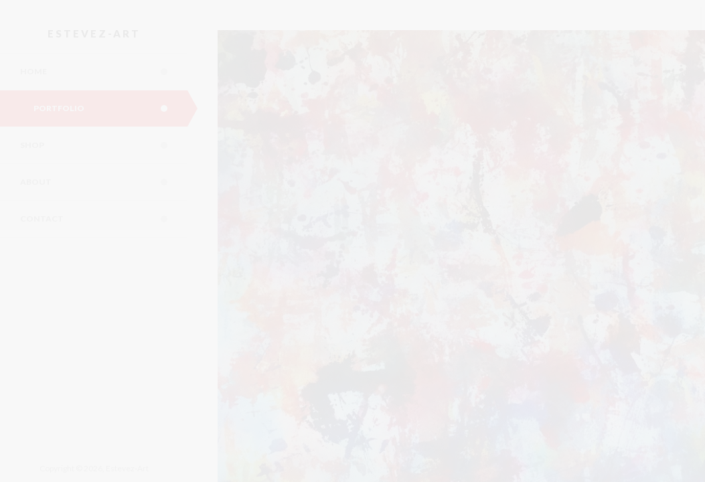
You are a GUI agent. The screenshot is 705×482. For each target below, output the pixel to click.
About (103, 182)
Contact (103, 219)
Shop (103, 145)
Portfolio (110, 108)
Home (103, 72)
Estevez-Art (94, 33)
